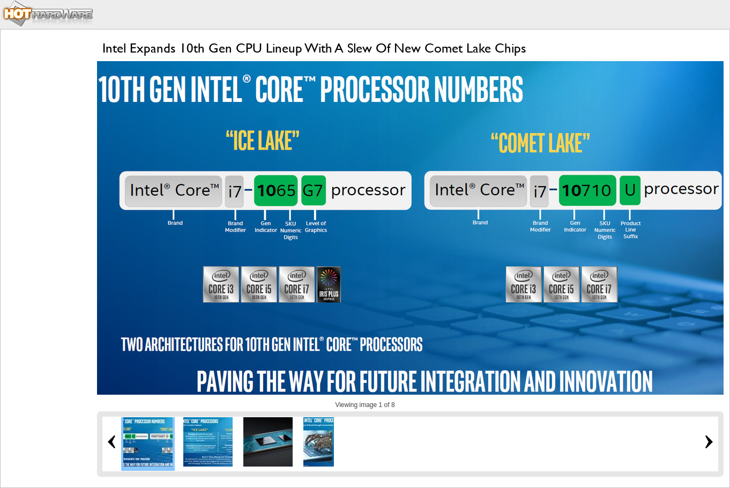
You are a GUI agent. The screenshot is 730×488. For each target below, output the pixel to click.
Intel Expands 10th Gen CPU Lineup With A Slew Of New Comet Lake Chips (314, 48)
